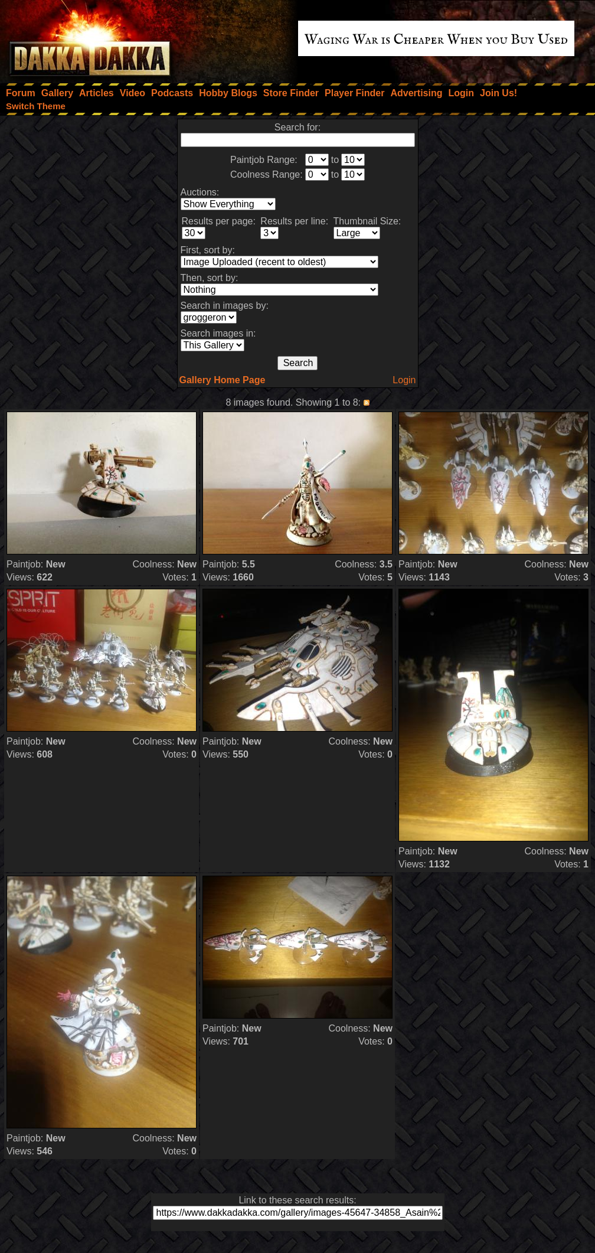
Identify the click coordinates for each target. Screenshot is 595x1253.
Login (404, 380)
